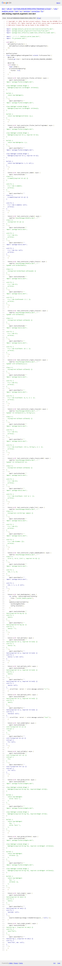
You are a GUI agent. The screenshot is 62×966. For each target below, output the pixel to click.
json (58, 963)
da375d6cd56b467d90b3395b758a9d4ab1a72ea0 (32, 9)
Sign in (58, 3)
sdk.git (9, 9)
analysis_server (8, 11)
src (21, 11)
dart (3, 9)
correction (35, 11)
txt (54, 963)
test (16, 11)
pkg (55, 9)
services (27, 11)
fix (42, 11)
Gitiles (11, 963)
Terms (21, 963)
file (38, 18)
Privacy (16, 963)
